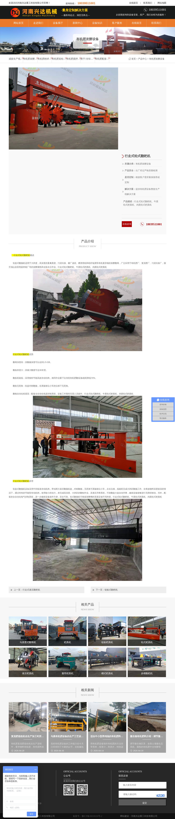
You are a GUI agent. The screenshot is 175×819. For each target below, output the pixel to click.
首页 (133, 59)
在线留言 (133, 3)
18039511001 (154, 224)
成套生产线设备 (16, 59)
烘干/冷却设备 (87, 59)
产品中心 (142, 59)
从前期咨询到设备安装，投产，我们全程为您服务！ (141, 15)
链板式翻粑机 (111, 590)
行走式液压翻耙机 (31, 590)
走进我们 (38, 23)
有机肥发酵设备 (156, 59)
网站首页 (18, 23)
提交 (144, 803)
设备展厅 (58, 23)
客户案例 (117, 23)
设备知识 (97, 23)
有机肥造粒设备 (59, 59)
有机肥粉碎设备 (44, 59)
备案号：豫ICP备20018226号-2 (87, 816)
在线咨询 (127, 224)
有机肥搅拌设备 (73, 59)
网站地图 (162, 3)
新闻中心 (78, 23)
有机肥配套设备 (102, 59)
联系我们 (147, 3)
